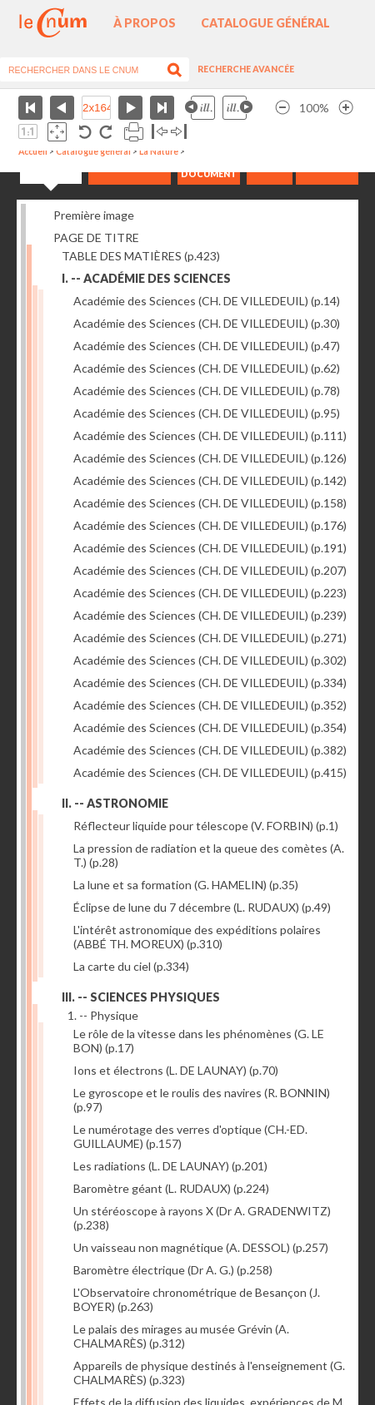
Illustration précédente (200, 108)
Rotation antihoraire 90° (85, 132)
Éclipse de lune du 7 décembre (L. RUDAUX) (202, 907)
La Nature (158, 151)
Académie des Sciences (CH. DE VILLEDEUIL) (206, 301)
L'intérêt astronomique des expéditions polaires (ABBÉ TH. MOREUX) (197, 937)
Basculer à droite (179, 132)
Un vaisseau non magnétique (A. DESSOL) (200, 1247)
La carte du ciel (131, 966)
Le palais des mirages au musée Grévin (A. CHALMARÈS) (181, 1336)
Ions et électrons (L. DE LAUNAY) (175, 1070)
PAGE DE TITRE (96, 237)
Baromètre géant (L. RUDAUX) (171, 1188)
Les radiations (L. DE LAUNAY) (170, 1166)
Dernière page (162, 108)
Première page (30, 108)
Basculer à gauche (160, 132)
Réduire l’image (282, 108)
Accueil (33, 151)
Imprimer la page (133, 132)
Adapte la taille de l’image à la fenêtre (57, 132)
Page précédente (62, 108)
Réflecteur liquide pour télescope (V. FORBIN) (205, 826)
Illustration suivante (237, 108)
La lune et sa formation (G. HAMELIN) (185, 885)
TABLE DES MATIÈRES (141, 256)
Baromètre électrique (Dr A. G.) (172, 1270)
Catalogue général (265, 23)
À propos (144, 23)
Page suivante (130, 108)
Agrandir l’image (345, 108)
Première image (93, 215)
